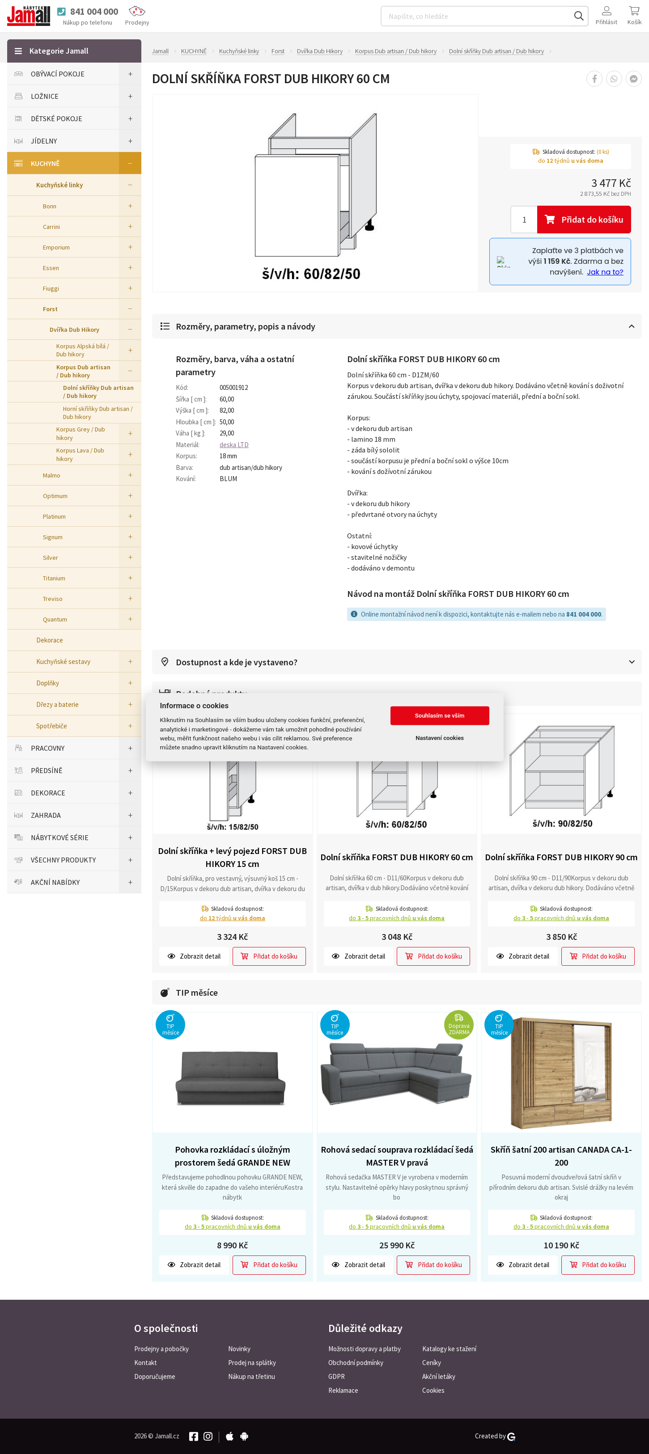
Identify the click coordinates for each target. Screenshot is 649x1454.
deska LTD (234, 444)
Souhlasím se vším (440, 715)
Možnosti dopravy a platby (364, 1348)
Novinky (239, 1348)
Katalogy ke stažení (449, 1348)
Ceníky (431, 1362)
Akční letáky (438, 1376)
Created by (495, 1436)
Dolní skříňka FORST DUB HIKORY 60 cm (396, 856)
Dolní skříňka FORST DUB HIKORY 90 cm (561, 856)
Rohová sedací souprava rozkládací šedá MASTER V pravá (397, 1156)
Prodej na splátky (252, 1362)
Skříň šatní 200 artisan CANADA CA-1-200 (561, 1156)
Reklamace (343, 1390)
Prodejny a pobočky (161, 1348)
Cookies (433, 1390)
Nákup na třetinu (251, 1376)
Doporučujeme (154, 1376)
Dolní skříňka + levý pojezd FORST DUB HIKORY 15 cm (232, 857)
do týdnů (232, 918)
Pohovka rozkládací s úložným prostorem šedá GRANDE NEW (232, 1156)
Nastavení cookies (440, 738)
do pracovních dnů (397, 918)
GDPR (336, 1376)
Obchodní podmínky (355, 1362)
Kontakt (145, 1362)
